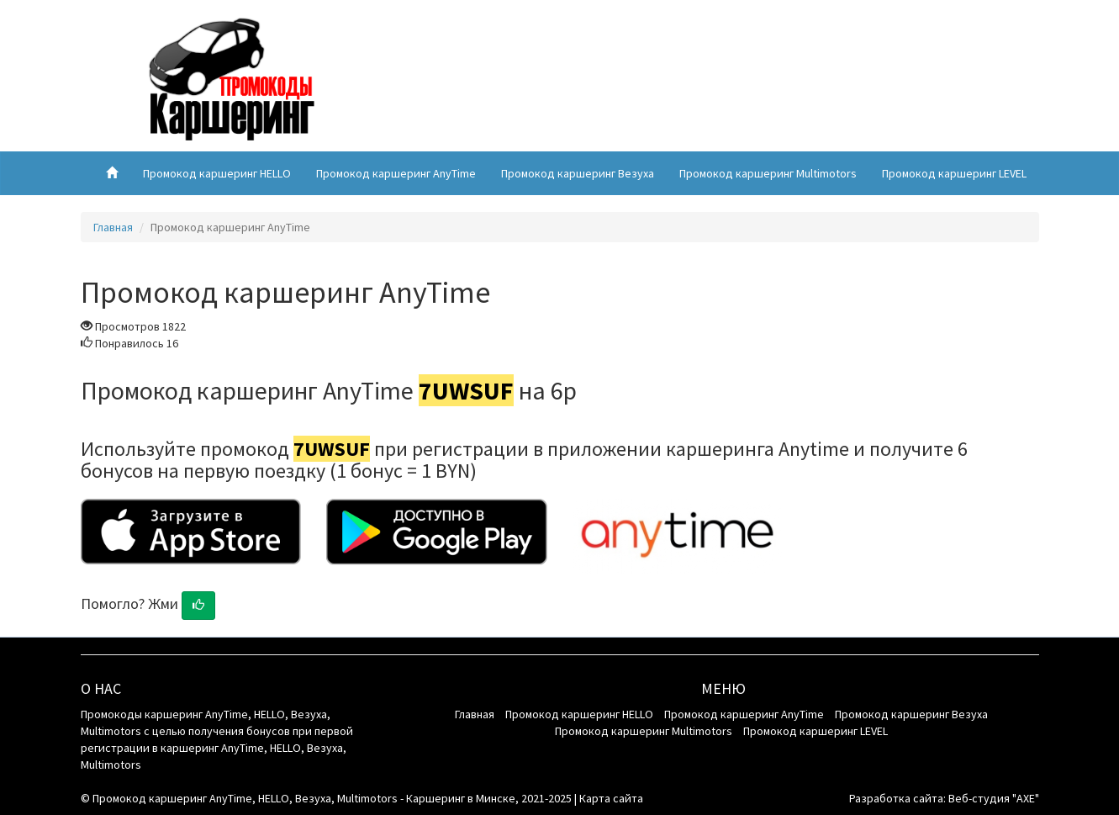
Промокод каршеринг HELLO (217, 173)
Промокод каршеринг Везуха (577, 173)
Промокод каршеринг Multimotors (768, 173)
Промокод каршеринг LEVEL (954, 173)
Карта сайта (611, 798)
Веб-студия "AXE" (993, 798)
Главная (113, 227)
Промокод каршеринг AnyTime (396, 173)
